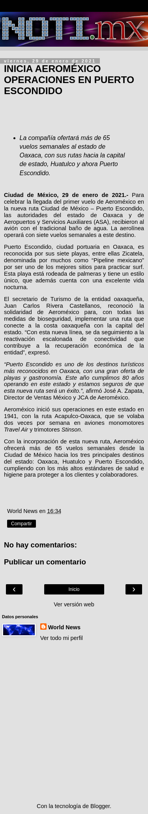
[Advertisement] (74, 722)
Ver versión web (74, 604)
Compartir (21, 523)
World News (64, 627)
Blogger (100, 806)
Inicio (73, 589)
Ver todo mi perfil (61, 638)
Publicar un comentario (45, 562)
